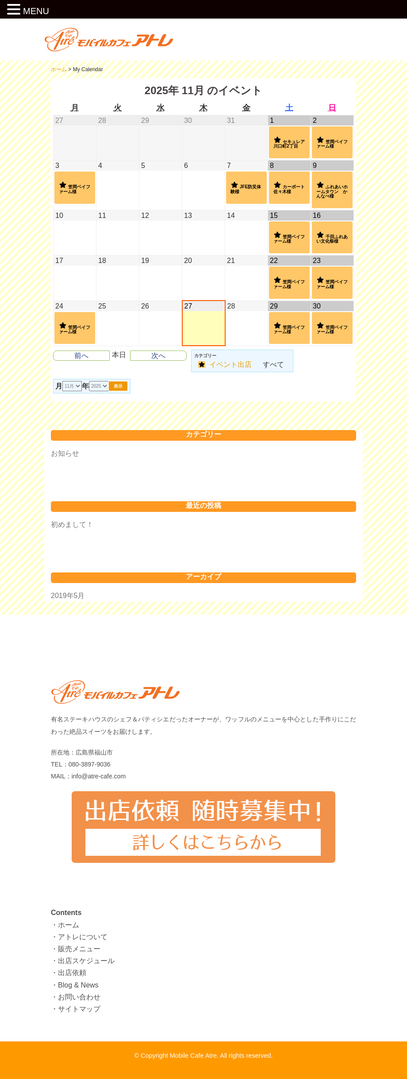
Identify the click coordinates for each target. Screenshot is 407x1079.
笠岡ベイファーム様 (332, 142)
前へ (81, 355)
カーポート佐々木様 (289, 187)
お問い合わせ (79, 997)
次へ (158, 355)
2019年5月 (68, 595)
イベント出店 (225, 364)
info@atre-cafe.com (99, 776)
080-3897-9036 (90, 764)
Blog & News (78, 985)
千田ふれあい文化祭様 (332, 237)
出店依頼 (72, 972)
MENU (36, 11)
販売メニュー (79, 949)
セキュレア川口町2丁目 (289, 142)
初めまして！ (72, 524)
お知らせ (65, 453)
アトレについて (83, 937)
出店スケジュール (86, 961)
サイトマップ (79, 1009)
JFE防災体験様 (245, 187)
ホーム (68, 925)
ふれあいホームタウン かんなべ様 (332, 189)
